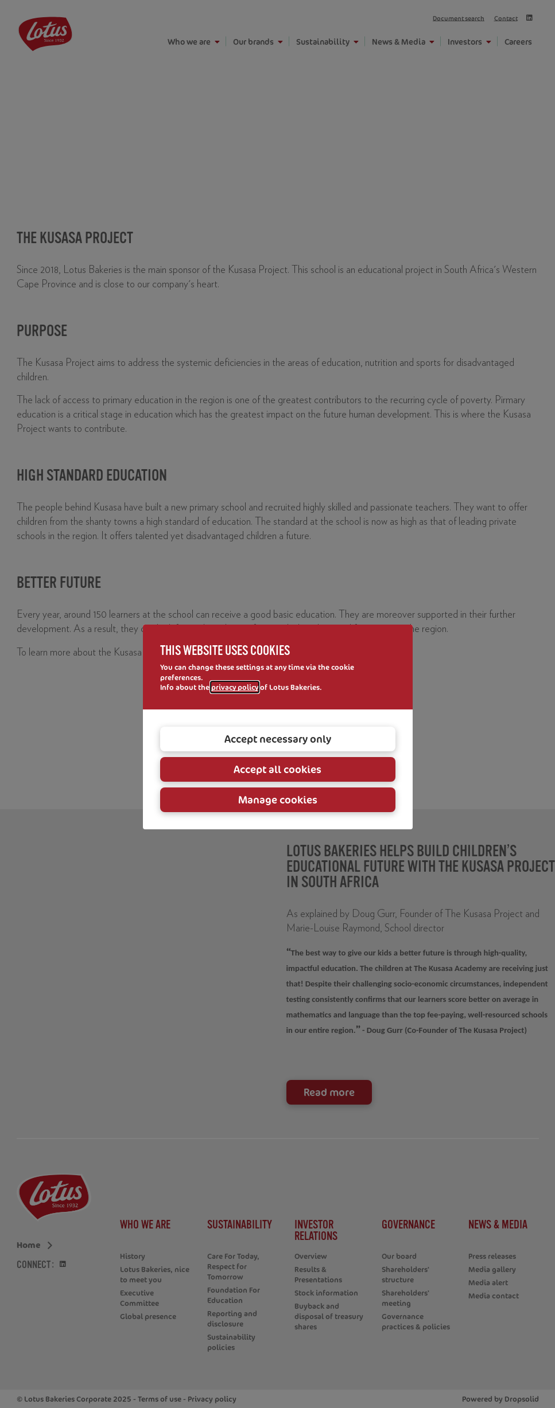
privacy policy (234, 687)
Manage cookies (277, 799)
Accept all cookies (277, 769)
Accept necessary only (277, 739)
